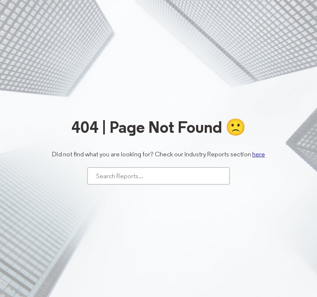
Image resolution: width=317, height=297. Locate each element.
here (258, 154)
